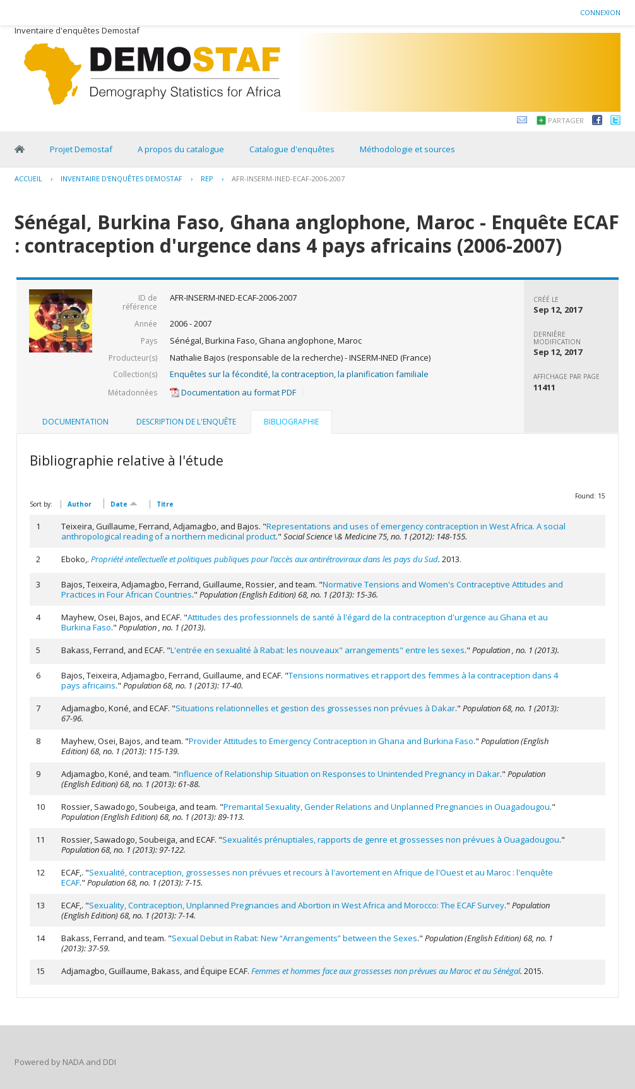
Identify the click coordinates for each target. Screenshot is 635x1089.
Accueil (28, 178)
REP (207, 178)
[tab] (75, 422)
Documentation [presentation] (75, 421)
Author (80, 504)
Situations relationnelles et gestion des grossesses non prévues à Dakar (315, 708)
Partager (566, 120)
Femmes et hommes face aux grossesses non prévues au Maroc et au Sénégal (385, 971)
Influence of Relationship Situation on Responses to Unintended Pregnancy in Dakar (338, 773)
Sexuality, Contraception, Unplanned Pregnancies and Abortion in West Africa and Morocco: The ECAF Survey (296, 905)
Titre (165, 504)
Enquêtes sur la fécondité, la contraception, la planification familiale (299, 374)
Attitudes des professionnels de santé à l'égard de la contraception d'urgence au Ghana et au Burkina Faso (304, 622)
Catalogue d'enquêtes (292, 149)
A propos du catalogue (181, 149)
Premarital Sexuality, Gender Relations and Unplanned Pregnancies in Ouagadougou (386, 806)
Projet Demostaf (81, 149)
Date (124, 503)
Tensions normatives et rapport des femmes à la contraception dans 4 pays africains (309, 680)
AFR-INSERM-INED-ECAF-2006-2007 (288, 178)
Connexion (600, 12)
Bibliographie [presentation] (291, 421)
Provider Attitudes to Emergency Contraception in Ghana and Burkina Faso (331, 741)
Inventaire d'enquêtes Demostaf (121, 178)
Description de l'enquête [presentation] (186, 421)
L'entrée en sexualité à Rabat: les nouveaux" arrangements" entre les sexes (317, 650)
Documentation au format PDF (233, 392)
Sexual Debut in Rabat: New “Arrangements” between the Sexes (294, 938)
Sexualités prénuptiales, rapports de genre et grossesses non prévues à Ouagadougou (390, 839)
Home (20, 149)
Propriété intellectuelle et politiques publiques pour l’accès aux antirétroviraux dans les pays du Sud (264, 559)
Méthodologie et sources (407, 149)
